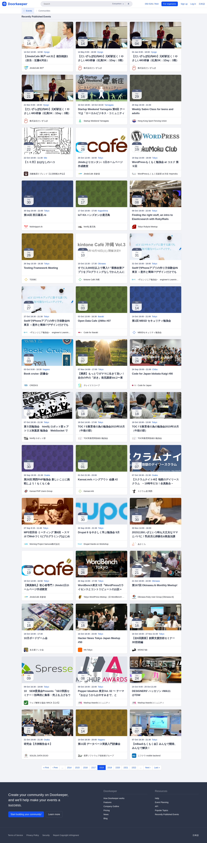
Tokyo (100, 158)
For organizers (169, 4)
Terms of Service (15, 835)
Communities (43, 11)
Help (157, 798)
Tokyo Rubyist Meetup (148, 227)
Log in (193, 4)
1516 (85, 767)
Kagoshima (103, 211)
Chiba (155, 369)
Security (46, 835)
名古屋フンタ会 (37, 650)
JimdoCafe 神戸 (37, 68)
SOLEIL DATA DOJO (39, 755)
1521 (125, 767)
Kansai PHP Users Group (41, 491)
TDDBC (33, 279)
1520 (117, 767)
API (156, 806)
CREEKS (34, 385)
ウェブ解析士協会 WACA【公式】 (45, 703)
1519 (109, 767)
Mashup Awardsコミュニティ (97, 703)
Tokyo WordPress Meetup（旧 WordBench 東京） (104, 597)
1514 (69, 767)
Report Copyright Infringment (66, 835)
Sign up (184, 4)
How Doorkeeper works (113, 798)
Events (28, 11)
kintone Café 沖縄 (92, 279)
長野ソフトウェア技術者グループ (99, 755)
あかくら (142, 544)
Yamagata (109, 105)
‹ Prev (55, 767)
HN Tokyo (88, 650)
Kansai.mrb (89, 491)
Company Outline (111, 806)
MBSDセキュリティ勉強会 (150, 332)
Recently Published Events (167, 814)
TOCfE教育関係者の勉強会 (96, 438)
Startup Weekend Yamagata (96, 121)
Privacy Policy (32, 835)
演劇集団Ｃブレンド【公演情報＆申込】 (48, 174)
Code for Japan (145, 385)
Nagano (46, 369)
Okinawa (102, 263)
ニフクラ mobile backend (149, 755)
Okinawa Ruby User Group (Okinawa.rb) (156, 597)
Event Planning (161, 802)
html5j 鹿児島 (90, 227)
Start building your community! (26, 814)
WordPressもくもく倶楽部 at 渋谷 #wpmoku (158, 174)
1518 (101, 767)
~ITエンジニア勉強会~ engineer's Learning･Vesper (158, 279)
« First (46, 767)
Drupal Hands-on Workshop (96, 544)
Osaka (47, 475)
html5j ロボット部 (38, 438)
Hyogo (47, 52)
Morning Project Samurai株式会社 (45, 544)
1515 (77, 767)
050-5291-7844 (152, 4)
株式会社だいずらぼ (93, 68)
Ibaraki (101, 316)
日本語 (202, 4)
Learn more (54, 814)
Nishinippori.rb (36, 227)
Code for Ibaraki (91, 332)
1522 (134, 767)
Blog (105, 818)
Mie (45, 158)
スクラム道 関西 (145, 491)
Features (107, 802)
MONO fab (142, 650)
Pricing (106, 810)
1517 (93, 767)
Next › (148, 767)
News (106, 814)
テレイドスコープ (92, 385)
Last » (157, 767)
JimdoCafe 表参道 (92, 174)
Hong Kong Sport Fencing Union (152, 121)
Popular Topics (161, 810)
